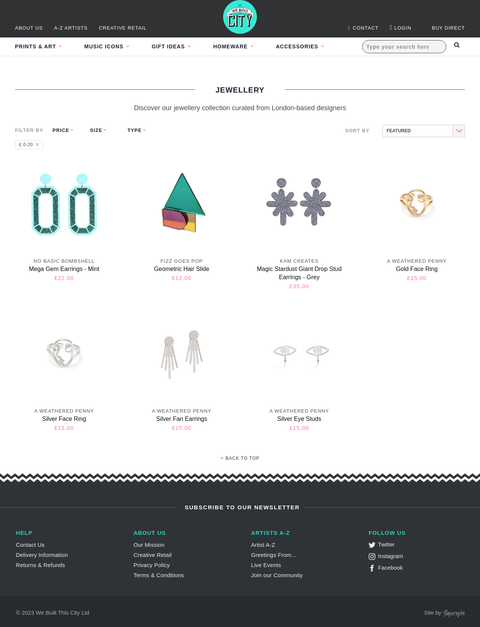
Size (96, 130)
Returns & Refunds (40, 565)
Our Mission (149, 545)
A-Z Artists (71, 28)
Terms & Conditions (159, 575)
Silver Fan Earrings (181, 419)
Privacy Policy (152, 565)
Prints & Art (36, 46)
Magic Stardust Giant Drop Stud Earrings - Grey (299, 273)
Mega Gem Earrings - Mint (64, 269)
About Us (29, 28)
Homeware (243, 46)
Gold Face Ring (417, 269)
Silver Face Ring (64, 419)
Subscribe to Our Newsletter (241, 507)
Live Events (266, 565)
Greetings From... (273, 555)
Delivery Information (42, 555)
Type (135, 130)
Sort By (357, 130)
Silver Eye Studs (299, 419)
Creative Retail (123, 28)
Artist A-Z (263, 545)
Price (60, 130)
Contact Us (30, 545)
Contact (363, 28)
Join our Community (277, 575)
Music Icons (108, 46)
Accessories (314, 46)
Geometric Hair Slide (182, 269)
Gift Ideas (177, 46)
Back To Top (240, 458)
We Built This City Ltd (62, 612)
